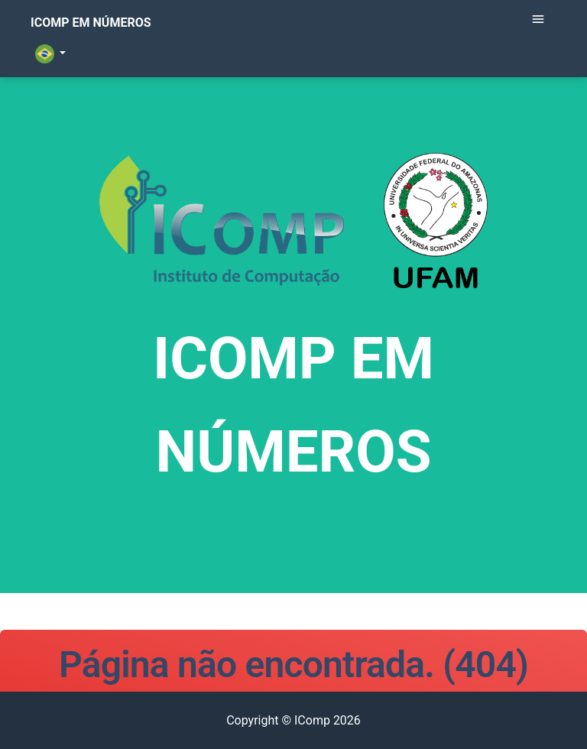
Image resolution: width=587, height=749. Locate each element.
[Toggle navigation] (538, 43)
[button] (39, 83)
